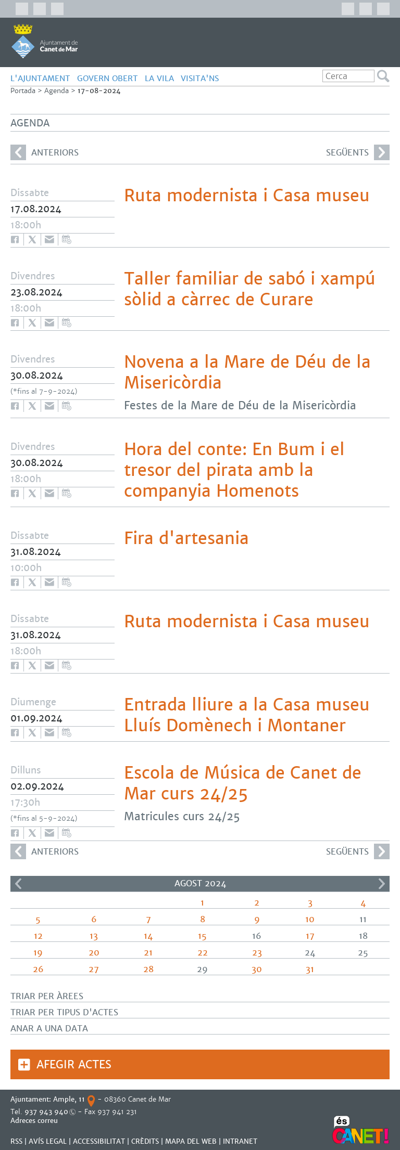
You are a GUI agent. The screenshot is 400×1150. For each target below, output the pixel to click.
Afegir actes (73, 1064)
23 (257, 952)
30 (257, 969)
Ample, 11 (69, 1099)
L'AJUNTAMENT (40, 78)
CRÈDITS (145, 1141)
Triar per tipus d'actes (64, 1012)
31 (310, 969)
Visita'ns (200, 78)
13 (94, 936)
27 (94, 969)
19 (38, 952)
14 (148, 936)
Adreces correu (35, 1120)
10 (310, 919)
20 (94, 952)
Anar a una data (49, 1028)
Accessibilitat (99, 1141)
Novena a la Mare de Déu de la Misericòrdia (247, 372)
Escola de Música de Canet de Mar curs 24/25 (242, 783)
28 (148, 969)
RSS (16, 1141)
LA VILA (159, 78)
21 (148, 952)
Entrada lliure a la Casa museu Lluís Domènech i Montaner (247, 715)
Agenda (56, 90)
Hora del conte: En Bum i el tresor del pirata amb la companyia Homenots (234, 470)
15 (202, 936)
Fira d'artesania (186, 538)
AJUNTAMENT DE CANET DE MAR (44, 41)
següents (358, 152)
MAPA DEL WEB (191, 1141)
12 (38, 936)
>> (382, 883)
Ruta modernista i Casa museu (247, 195)
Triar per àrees (46, 996)
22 (202, 952)
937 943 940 (46, 1111)
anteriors (44, 152)
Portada (22, 90)
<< (18, 883)
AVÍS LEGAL (48, 1141)
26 (38, 969)
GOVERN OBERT (107, 78)
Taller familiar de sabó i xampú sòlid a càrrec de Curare (250, 289)
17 (310, 936)
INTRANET (240, 1141)
